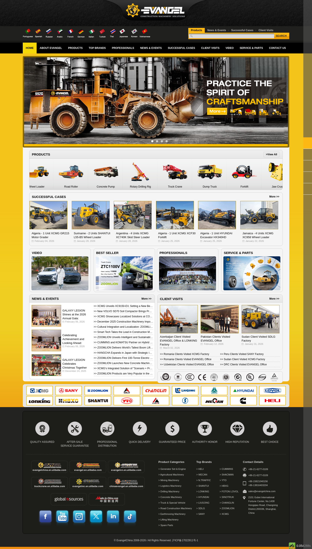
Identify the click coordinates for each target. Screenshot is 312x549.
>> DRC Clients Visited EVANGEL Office (243, 364)
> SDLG (200, 508)
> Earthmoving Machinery (171, 514)
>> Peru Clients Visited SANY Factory (242, 354)
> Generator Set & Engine (172, 469)
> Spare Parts (165, 525)
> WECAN (201, 474)
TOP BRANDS (97, 48)
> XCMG (224, 514)
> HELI (200, 469)
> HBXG (224, 486)
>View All (271, 154)
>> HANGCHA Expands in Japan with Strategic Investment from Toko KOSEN (123, 352)
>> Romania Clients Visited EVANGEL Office (185, 359)
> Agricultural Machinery (171, 474)
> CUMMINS (226, 469)
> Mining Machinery (168, 480)
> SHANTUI (202, 486)
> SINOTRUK (227, 497)
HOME (30, 48)
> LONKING (202, 491)
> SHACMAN (227, 474)
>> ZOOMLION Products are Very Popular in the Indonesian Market (123, 373)
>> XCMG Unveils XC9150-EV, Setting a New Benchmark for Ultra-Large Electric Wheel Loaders (123, 306)
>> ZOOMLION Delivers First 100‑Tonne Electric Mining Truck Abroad (123, 358)
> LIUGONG (202, 502)
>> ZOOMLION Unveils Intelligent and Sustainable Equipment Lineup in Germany (123, 337)
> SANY (200, 514)
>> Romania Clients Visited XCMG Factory (184, 354)
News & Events (216, 30)
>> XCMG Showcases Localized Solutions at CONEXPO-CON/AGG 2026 (123, 316)
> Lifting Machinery (168, 519)
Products (196, 30)
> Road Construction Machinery (175, 508)
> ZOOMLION (227, 508)
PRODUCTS (75, 48)
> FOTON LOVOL (229, 491)
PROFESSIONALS (123, 48)
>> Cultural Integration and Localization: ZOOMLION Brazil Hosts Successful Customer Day (123, 326)
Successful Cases (242, 30)
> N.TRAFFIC (203, 480)
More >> (274, 196)
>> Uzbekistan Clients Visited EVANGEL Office (187, 364)
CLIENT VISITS (210, 48)
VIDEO (230, 48)
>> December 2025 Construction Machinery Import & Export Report (123, 321)
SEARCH (281, 35)
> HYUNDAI (202, 497)
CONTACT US (277, 48)
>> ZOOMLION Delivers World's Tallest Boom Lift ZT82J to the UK (123, 347)
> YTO (223, 480)
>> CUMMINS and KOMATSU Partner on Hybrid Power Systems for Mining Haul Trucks (123, 342)
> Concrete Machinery (170, 497)
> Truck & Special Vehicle (171, 502)
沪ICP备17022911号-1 (185, 540)
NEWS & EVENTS (151, 48)
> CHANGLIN (227, 502)
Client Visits (265, 30)
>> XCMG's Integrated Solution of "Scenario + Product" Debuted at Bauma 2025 (123, 368)
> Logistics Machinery (169, 486)
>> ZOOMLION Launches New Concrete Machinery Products (123, 363)
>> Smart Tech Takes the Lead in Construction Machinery (123, 332)
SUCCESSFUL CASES (181, 48)
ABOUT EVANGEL (51, 48)
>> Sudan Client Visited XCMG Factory (242, 359)
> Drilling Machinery (168, 491)
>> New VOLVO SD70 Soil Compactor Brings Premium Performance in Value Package (123, 311)
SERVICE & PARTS (251, 48)
